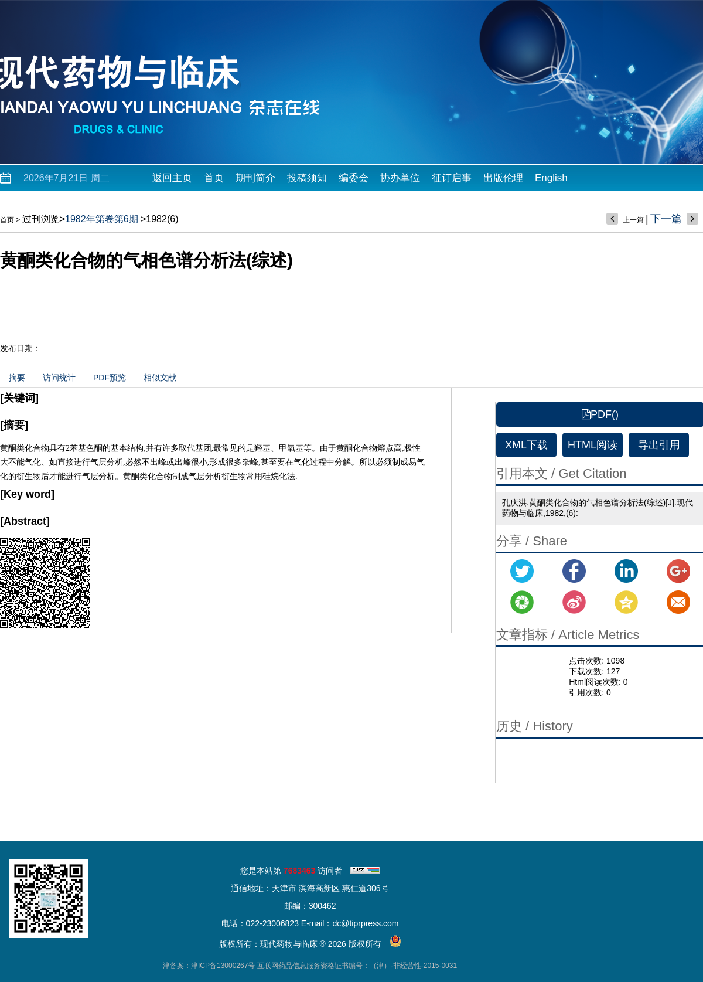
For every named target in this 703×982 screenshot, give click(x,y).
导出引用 (659, 445)
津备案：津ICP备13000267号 (209, 965)
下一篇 (666, 219)
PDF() (600, 414)
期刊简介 (255, 178)
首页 (214, 178)
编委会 (353, 178)
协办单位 (400, 178)
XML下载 (526, 445)
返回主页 (172, 178)
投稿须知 (307, 178)
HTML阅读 (592, 445)
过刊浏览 (41, 219)
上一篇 (633, 220)
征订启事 (452, 178)
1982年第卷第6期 (101, 219)
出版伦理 (503, 178)
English (551, 178)
